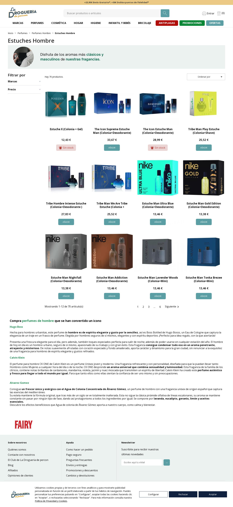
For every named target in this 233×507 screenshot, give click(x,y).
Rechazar (183, 494)
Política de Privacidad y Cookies (51, 500)
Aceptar (213, 494)
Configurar (153, 494)
